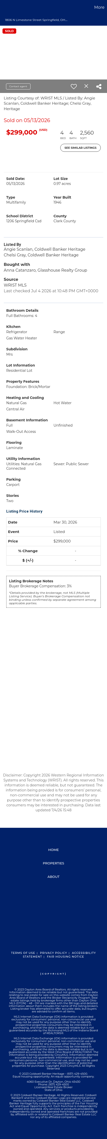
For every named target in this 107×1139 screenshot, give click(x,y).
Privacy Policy (53, 953)
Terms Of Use (23, 953)
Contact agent (18, 86)
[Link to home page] (4, 7)
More (99, 7)
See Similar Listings (80, 148)
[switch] (74, 86)
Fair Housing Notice (65, 956)
